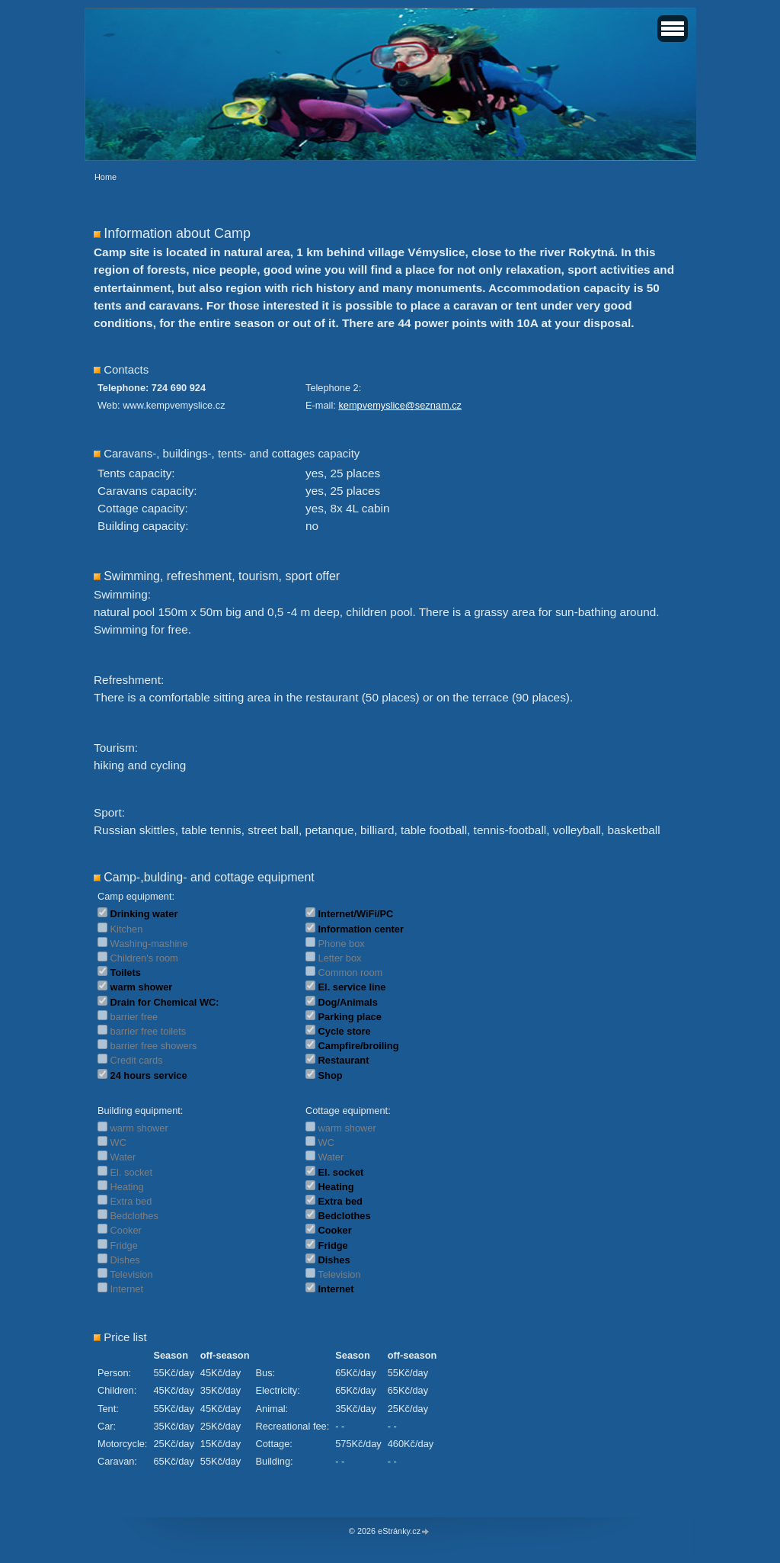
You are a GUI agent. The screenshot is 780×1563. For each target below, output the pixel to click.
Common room (350, 972)
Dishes (125, 1260)
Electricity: (277, 1390)
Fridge (124, 1245)
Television (131, 1274)
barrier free (134, 1016)
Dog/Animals (348, 1002)
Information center (361, 929)
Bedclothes (134, 1215)
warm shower (141, 987)
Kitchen (126, 929)
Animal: (271, 1408)
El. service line (352, 987)
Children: (117, 1390)
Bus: (265, 1372)
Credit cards (136, 1060)
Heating (127, 1186)
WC (118, 1142)
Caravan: (117, 1461)
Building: (273, 1461)
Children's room (144, 958)
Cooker (126, 1230)
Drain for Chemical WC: (164, 1002)
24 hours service (148, 1075)
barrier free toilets (148, 1031)
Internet (126, 1289)
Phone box (341, 943)
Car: (107, 1426)
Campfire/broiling (358, 1045)
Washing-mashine (149, 943)
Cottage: (273, 1443)
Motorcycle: (122, 1443)
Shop (330, 1075)
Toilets (125, 972)
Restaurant (343, 1060)
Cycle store (344, 1031)
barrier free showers (153, 1045)
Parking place (350, 1016)
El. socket (131, 1172)
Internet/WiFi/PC (356, 914)
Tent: (108, 1408)
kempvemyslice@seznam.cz (400, 405)
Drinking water (144, 914)
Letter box (340, 958)
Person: (114, 1372)
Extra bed (131, 1201)
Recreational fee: (292, 1426)
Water (123, 1157)
